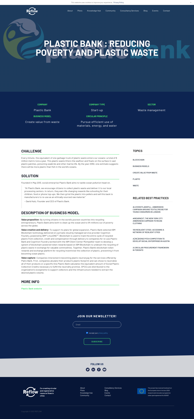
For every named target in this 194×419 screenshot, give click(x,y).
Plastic (136, 179)
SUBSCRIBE (97, 341)
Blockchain (138, 160)
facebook (165, 411)
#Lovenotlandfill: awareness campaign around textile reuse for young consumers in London (150, 209)
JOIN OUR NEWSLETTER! (97, 316)
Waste (136, 185)
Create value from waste (145, 172)
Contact (166, 10)
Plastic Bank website (31, 288)
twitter (160, 411)
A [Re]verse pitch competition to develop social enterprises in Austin (151, 239)
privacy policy (103, 333)
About (70, 10)
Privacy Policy (118, 2)
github (170, 411)
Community (110, 10)
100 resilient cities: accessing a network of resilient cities (148, 231)
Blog (145, 10)
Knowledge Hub (94, 10)
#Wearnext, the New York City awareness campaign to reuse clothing (148, 220)
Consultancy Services (129, 10)
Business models (141, 166)
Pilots (79, 10)
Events (155, 10)
